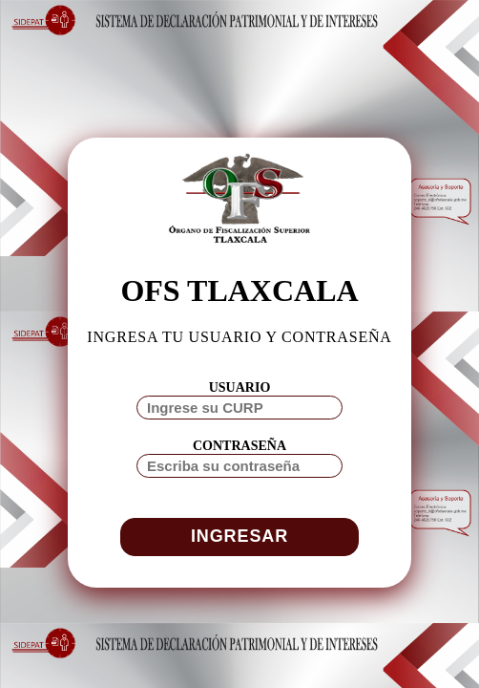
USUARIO (240, 387)
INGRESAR (239, 536)
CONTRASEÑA (239, 446)
